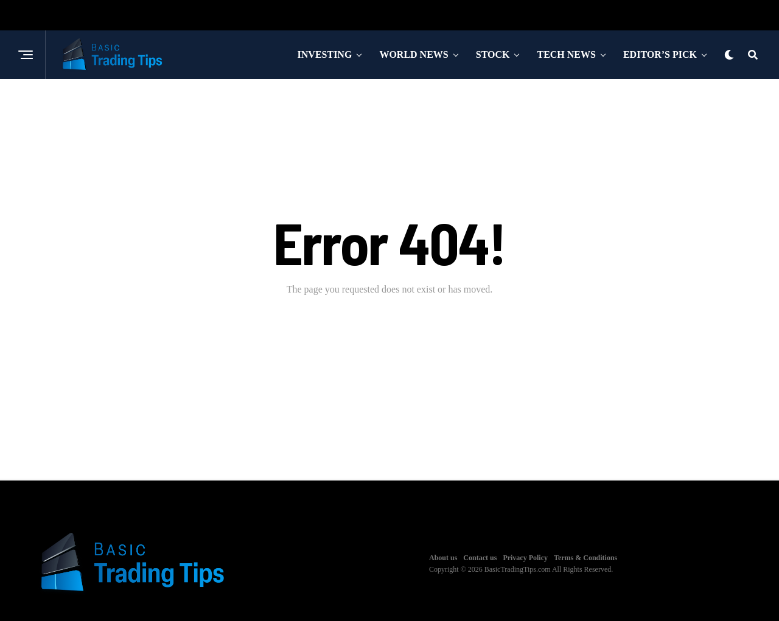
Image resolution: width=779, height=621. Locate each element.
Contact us (480, 557)
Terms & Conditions (585, 557)
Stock (493, 54)
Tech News (566, 54)
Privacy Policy (525, 557)
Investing (325, 54)
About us (443, 557)
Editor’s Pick (660, 54)
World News (413, 54)
